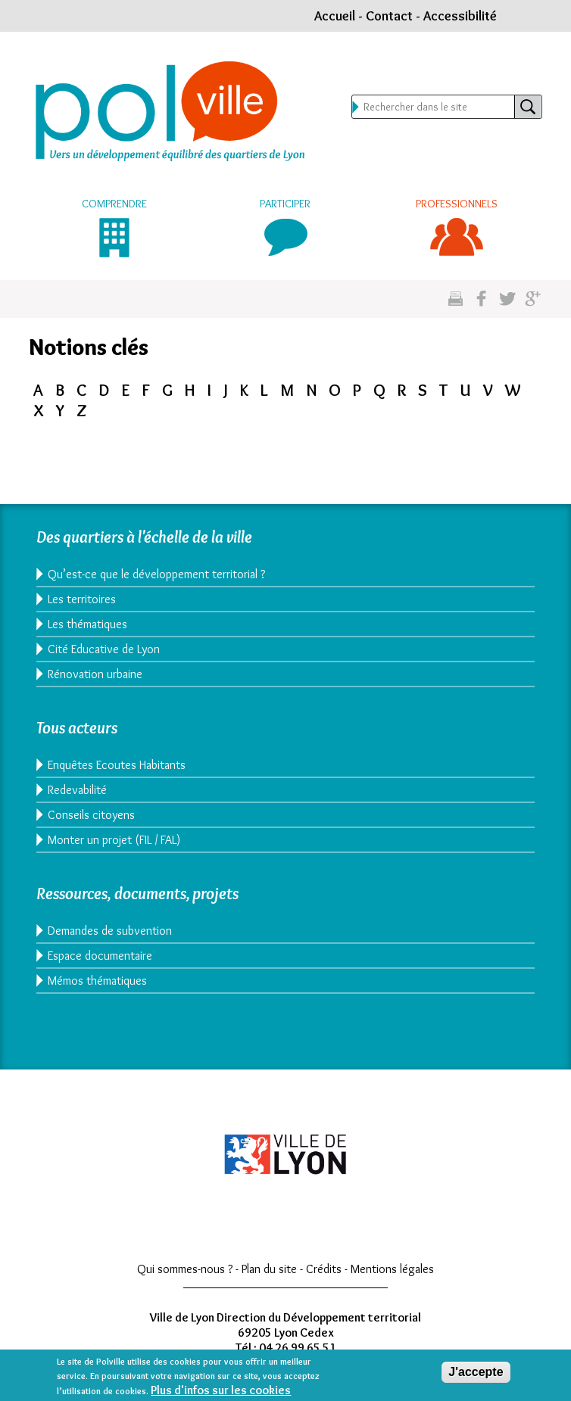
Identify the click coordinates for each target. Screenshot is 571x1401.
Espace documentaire (100, 955)
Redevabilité (77, 790)
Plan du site (269, 1269)
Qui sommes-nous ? (184, 1269)
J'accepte (475, 1373)
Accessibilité (460, 16)
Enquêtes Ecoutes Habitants (117, 765)
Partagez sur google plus (532, 299)
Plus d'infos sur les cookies (221, 1391)
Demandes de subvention (110, 930)
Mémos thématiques (97, 980)
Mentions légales (392, 1269)
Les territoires (82, 599)
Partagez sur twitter (507, 299)
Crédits (324, 1269)
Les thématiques (87, 624)
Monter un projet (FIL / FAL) (114, 840)
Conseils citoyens (91, 815)
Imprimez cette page (455, 299)
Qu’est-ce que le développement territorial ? (156, 574)
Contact (389, 16)
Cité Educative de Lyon (104, 649)
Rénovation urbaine (95, 674)
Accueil (334, 16)
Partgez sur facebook (481, 299)
